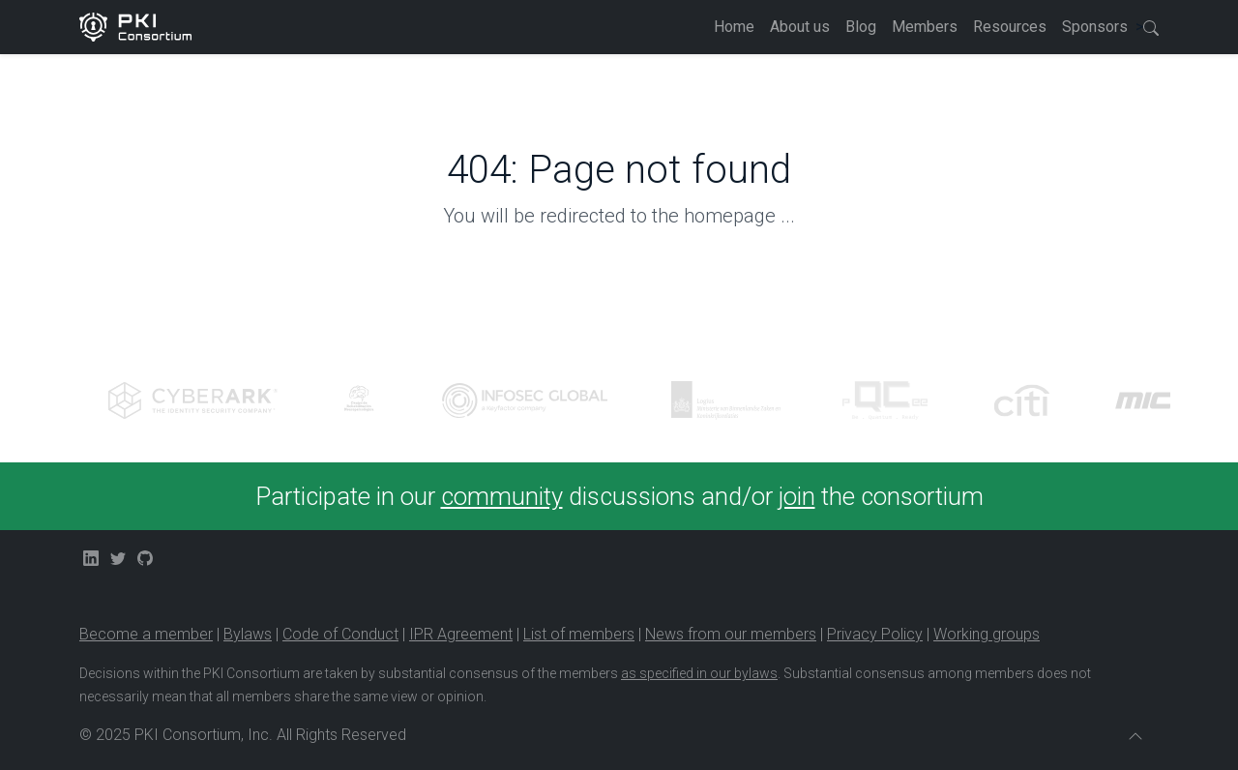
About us (800, 26)
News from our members (730, 634)
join (797, 496)
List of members (578, 634)
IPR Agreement (461, 634)
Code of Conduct (340, 634)
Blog (860, 26)
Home (734, 26)
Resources (1009, 26)
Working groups (986, 634)
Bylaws (247, 634)
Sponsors (1095, 26)
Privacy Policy (875, 634)
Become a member (146, 634)
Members (925, 26)
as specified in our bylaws (699, 673)
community (502, 496)
